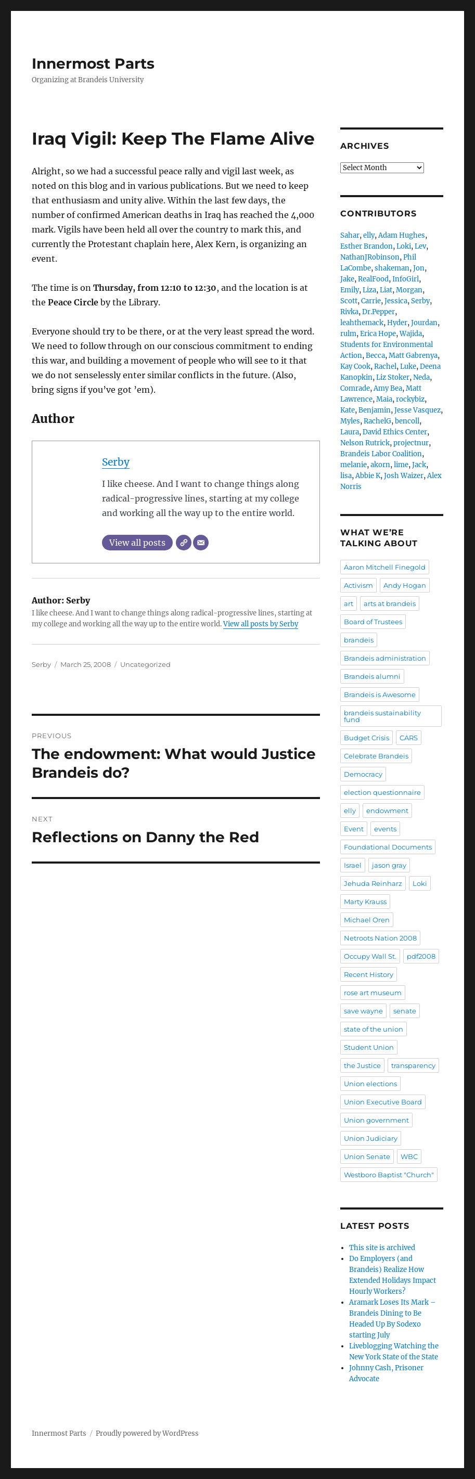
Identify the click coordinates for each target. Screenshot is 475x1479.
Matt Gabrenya (413, 355)
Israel (353, 865)
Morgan (409, 290)
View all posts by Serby (260, 624)
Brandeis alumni (372, 676)
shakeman (392, 268)
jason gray (389, 865)
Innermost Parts (93, 63)
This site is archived (382, 1247)
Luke (408, 366)
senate (404, 1011)
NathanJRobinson (370, 257)
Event (354, 829)
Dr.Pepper (378, 311)
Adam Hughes (401, 235)
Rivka (349, 311)
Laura (349, 432)
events (385, 829)
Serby (116, 462)
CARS (409, 738)
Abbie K (367, 475)
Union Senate (367, 1156)
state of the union (373, 1029)
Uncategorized (145, 664)
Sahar (350, 235)
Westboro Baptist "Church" (389, 1175)
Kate (347, 410)
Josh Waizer (403, 475)
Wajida (411, 333)
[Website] (183, 542)
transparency (413, 1065)
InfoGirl (405, 279)
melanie (353, 464)
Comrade (355, 388)
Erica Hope (378, 333)
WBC (409, 1156)
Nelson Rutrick (365, 443)
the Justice (362, 1065)
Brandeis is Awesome (380, 694)
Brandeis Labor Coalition (381, 453)
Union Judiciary (370, 1138)
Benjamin (374, 410)
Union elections (370, 1083)
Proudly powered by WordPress (147, 1433)
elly (369, 235)
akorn (380, 464)
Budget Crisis (366, 738)
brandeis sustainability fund (382, 716)
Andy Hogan (404, 585)
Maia (384, 399)
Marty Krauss (365, 901)
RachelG (377, 421)
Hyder (397, 322)
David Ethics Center (395, 432)
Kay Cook (355, 366)
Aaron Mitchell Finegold (385, 567)
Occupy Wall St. (370, 956)
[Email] (201, 542)
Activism (358, 585)
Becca (375, 355)
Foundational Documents (388, 847)
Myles (350, 421)
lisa (346, 475)
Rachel (385, 366)
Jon (419, 268)
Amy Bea (388, 388)
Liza (369, 290)
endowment (387, 810)
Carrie (371, 301)
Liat (386, 290)
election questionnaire (382, 792)
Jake (347, 279)
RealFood (373, 279)
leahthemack (361, 322)
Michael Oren (367, 920)
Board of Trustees (373, 622)
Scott (348, 301)
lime (401, 464)
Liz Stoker (392, 377)
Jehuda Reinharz (373, 883)
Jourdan (424, 322)
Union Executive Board (383, 1102)
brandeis (359, 640)
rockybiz (410, 399)
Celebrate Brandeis (376, 756)
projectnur (411, 443)
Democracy (363, 774)
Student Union (369, 1047)
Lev (420, 246)
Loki (403, 246)
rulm (348, 333)
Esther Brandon (366, 246)
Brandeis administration (385, 658)
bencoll (407, 421)
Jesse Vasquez (417, 410)
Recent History (368, 974)
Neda (421, 377)
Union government (376, 1120)
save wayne (363, 1011)
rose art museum (373, 992)
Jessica (395, 301)
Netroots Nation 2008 (380, 938)
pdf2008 (421, 956)
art (348, 603)
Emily (349, 290)
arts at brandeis (390, 603)
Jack (419, 464)
